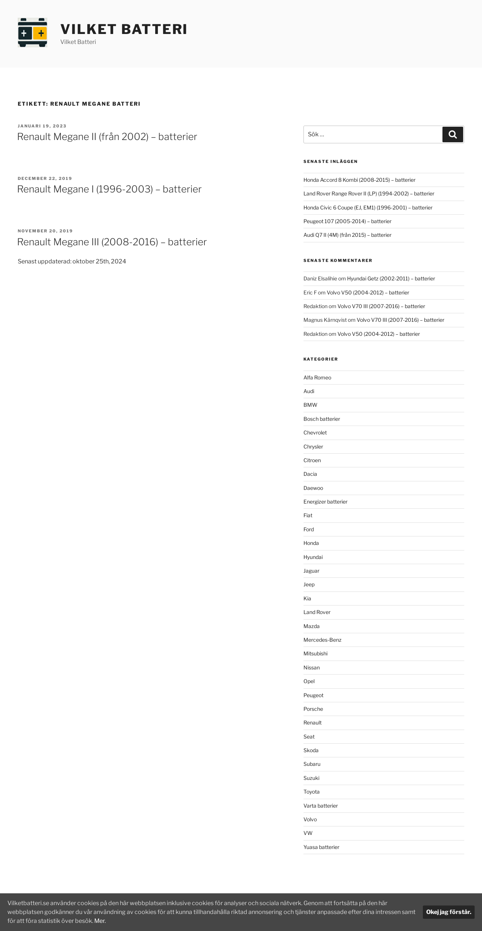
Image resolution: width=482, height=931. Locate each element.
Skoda (311, 750)
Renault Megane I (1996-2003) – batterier (109, 189)
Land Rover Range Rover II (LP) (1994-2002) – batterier (368, 193)
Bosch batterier (321, 419)
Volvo (310, 819)
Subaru (311, 764)
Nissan (311, 667)
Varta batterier (320, 805)
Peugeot (313, 695)
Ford (308, 529)
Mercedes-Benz (322, 640)
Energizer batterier (325, 501)
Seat (309, 736)
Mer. (115, 920)
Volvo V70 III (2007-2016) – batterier (381, 306)
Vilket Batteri (124, 29)
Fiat (307, 515)
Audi (308, 391)
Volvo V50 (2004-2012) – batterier (368, 292)
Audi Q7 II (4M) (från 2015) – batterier (347, 235)
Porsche (313, 709)
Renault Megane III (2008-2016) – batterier (112, 242)
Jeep (309, 584)
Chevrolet (315, 432)
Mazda (311, 626)
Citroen (312, 460)
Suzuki (311, 778)
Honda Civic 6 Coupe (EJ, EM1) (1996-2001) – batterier (367, 207)
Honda (311, 543)
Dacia (310, 474)
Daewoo (313, 488)
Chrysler (313, 446)
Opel (309, 681)
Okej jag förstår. (448, 911)
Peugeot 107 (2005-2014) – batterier (347, 221)
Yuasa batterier (321, 847)
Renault (312, 722)
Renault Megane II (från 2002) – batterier (107, 136)
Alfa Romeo (317, 377)
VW (308, 833)
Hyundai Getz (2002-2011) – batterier (391, 278)
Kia (307, 598)
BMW (310, 405)
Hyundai (313, 557)
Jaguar (311, 570)
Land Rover (316, 612)
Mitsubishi (315, 653)
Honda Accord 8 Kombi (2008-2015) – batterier (359, 180)
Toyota (311, 791)
